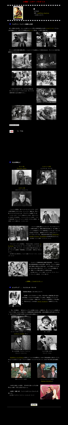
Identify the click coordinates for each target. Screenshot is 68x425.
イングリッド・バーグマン (19, 333)
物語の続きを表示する (14, 125)
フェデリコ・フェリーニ (43, 13)
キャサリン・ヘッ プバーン (16, 357)
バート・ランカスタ (40, 236)
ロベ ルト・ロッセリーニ (42, 301)
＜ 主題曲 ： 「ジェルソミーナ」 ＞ (34, 281)
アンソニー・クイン (21, 168)
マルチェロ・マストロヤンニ (46, 381)
